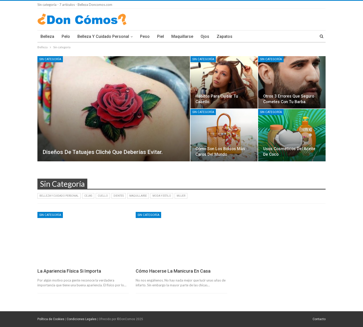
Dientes (119, 195)
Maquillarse (182, 36)
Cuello (103, 195)
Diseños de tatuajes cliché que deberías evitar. (103, 152)
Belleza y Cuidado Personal (103, 36)
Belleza (47, 36)
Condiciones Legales (81, 319)
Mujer (181, 195)
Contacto (319, 319)
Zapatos (224, 36)
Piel (160, 36)
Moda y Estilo (161, 195)
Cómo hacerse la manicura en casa (173, 271)
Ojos (205, 36)
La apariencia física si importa (69, 271)
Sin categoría (50, 59)
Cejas (88, 195)
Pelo (66, 36)
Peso (145, 36)
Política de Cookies (50, 319)
